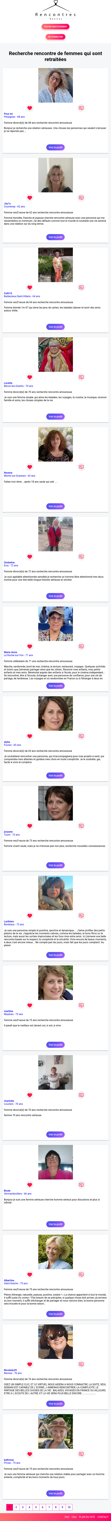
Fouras (8, 744)
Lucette (8, 383)
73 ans (16, 834)
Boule (7, 1190)
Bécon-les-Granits (14, 386)
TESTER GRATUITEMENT (55, 26)
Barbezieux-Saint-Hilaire (17, 296)
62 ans (21, 206)
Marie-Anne (10, 652)
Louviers (8, 1103)
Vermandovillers (13, 1193)
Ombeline (9, 562)
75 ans (24, 1283)
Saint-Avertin (11, 1283)
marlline (8, 1011)
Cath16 (8, 293)
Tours (7, 834)
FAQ (67, 1517)
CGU (74, 1517)
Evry (6, 565)
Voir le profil (55, 147)
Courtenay (9, 206)
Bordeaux (9, 924)
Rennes (8, 1373)
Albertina (9, 1280)
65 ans (17, 744)
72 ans (14, 565)
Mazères (9, 1014)
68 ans (21, 116)
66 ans (27, 1193)
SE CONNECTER (55, 37)
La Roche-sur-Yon (13, 655)
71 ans (29, 655)
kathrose (9, 1459)
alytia (7, 741)
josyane (8, 831)
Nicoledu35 (10, 1370)
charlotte (9, 1100)
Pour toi (8, 113)
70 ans (29, 386)
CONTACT (103, 1517)
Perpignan (9, 116)
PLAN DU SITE (87, 1517)
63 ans (31, 475)
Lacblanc (9, 921)
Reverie (8, 472)
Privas (7, 1462)
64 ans (36, 296)
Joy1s (7, 203)
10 (69, 1507)
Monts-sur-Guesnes (15, 475)
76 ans (18, 1373)
